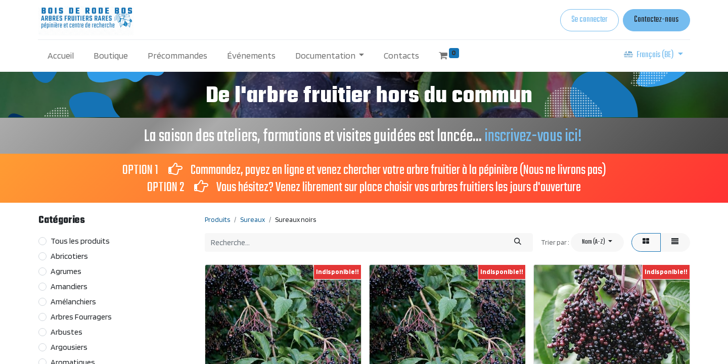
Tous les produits (80, 241)
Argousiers (69, 347)
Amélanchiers (73, 301)
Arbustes (66, 332)
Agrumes (66, 271)
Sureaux (252, 219)
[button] (597, 242)
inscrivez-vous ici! (534, 137)
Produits (217, 219)
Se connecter (589, 19)
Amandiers (69, 286)
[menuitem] (61, 55)
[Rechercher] (518, 242)
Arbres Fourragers (81, 317)
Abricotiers (69, 256)
